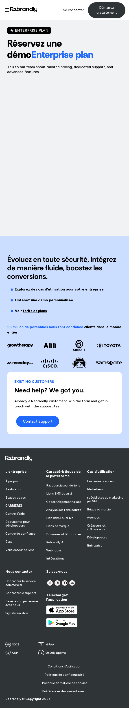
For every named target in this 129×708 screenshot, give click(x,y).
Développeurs (97, 537)
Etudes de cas (15, 497)
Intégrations (55, 558)
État (8, 542)
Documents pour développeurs (17, 523)
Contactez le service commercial (20, 583)
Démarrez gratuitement (106, 10)
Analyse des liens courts (63, 510)
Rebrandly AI (55, 542)
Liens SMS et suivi (59, 493)
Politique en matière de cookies (64, 683)
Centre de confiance (20, 534)
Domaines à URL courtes (63, 534)
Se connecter (73, 10)
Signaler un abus (16, 613)
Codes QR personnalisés (63, 502)
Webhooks (54, 550)
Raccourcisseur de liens (63, 485)
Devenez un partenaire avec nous (21, 603)
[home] (23, 10)
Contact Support (37, 421)
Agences (93, 517)
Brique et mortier (99, 509)
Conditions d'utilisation (64, 666)
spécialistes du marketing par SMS (105, 499)
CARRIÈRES (14, 506)
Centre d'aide (15, 514)
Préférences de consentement (64, 691)
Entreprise (94, 545)
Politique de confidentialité (64, 675)
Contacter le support (20, 593)
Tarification (13, 489)
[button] (7, 10)
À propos (12, 481)
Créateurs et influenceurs (96, 527)
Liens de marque (57, 526)
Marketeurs (95, 489)
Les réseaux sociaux (101, 481)
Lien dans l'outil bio (60, 518)
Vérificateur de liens (19, 550)
